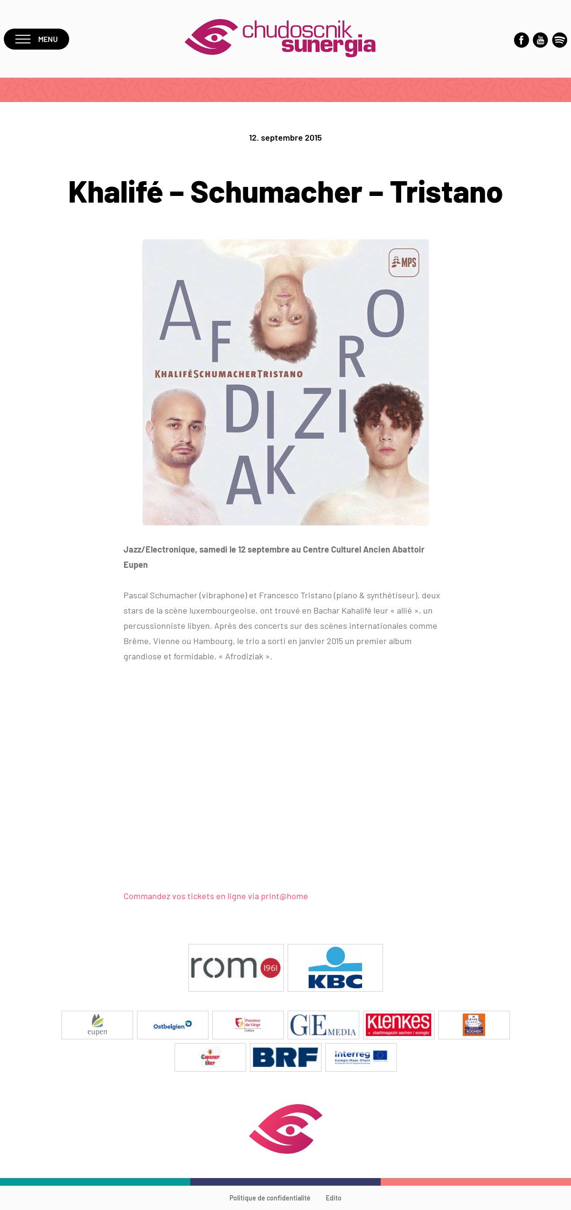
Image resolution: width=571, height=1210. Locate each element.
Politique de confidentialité (270, 1198)
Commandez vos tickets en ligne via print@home (216, 896)
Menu (36, 38)
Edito (334, 1198)
